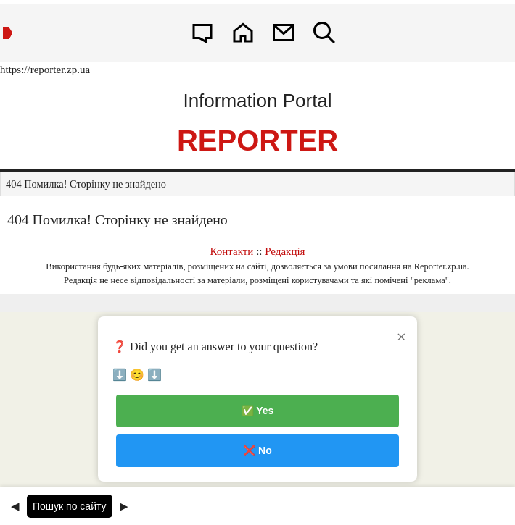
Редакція (285, 251)
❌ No (257, 450)
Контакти (232, 251)
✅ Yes (258, 410)
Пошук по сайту (70, 506)
